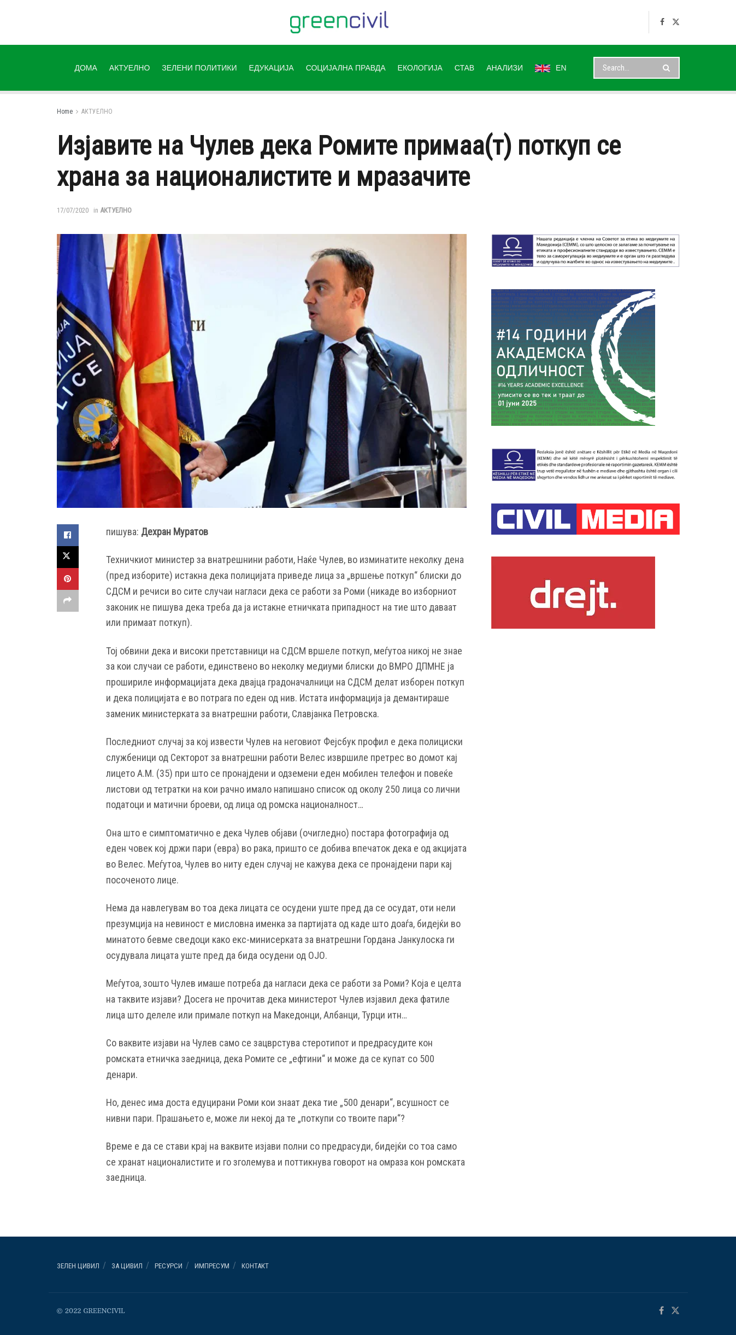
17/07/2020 (73, 210)
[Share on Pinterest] (68, 579)
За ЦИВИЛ (127, 1266)
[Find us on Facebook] (662, 22)
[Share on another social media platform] (68, 601)
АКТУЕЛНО (129, 67)
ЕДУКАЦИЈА (271, 67)
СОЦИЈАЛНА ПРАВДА (346, 67)
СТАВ (464, 67)
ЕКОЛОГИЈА (420, 67)
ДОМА (85, 67)
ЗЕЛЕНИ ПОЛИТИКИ (199, 67)
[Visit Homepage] (339, 22)
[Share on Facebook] (68, 535)
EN (550, 67)
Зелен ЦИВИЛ (78, 1266)
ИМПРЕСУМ (212, 1266)
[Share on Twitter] (68, 557)
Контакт (255, 1266)
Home (65, 111)
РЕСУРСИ (168, 1266)
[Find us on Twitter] (676, 22)
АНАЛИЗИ (504, 67)
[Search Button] (668, 68)
